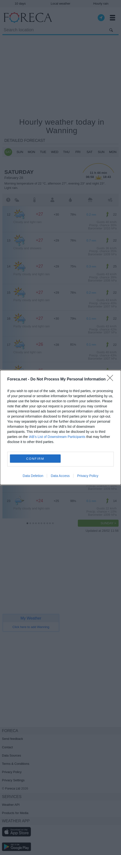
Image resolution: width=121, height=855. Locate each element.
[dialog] (60, 427)
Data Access (60, 476)
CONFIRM (35, 458)
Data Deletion (33, 476)
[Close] (111, 379)
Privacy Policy (87, 476)
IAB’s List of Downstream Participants (57, 437)
